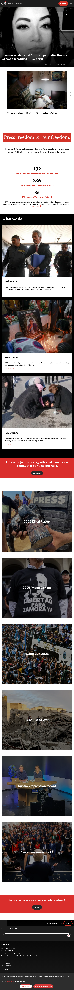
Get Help (63, 4)
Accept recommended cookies (43, 986)
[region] (37, 981)
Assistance (11, 433)
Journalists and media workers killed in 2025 (37, 171)
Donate (68, 923)
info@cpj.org (5, 969)
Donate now (37, 473)
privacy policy (10, 981)
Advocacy (11, 281)
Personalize (25, 986)
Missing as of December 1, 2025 (37, 194)
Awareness (11, 357)
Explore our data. (37, 206)
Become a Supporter (53, 923)
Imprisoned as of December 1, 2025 (37, 182)
